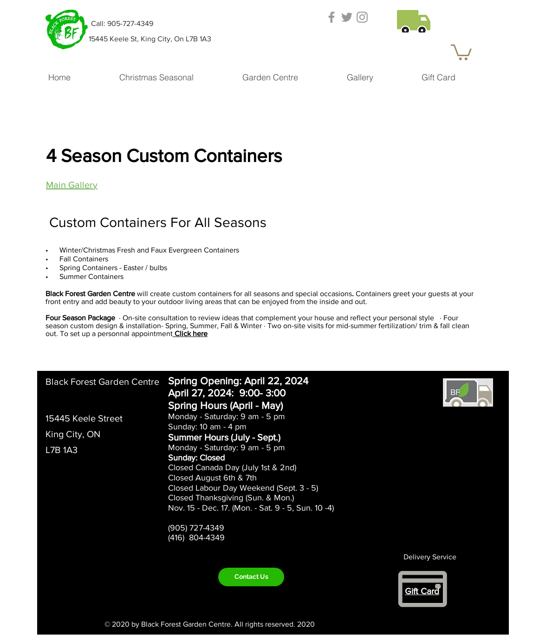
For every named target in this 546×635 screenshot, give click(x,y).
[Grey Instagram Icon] (362, 17)
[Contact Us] (251, 577)
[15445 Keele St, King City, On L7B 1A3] (149, 39)
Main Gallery (72, 185)
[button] (414, 19)
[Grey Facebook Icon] (331, 17)
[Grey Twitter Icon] (346, 17)
